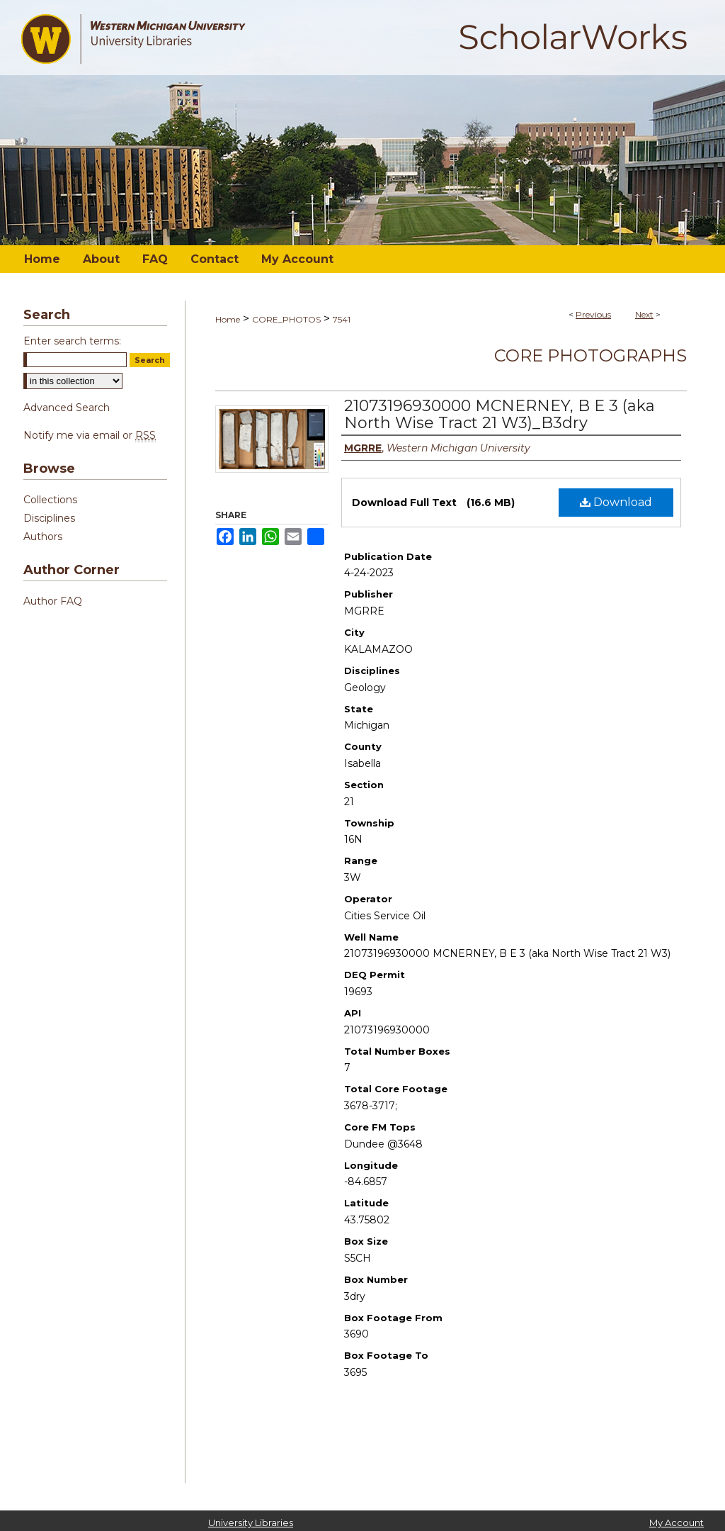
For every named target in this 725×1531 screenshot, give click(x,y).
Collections (50, 499)
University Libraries (250, 1522)
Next (644, 314)
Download (616, 502)
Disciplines (49, 518)
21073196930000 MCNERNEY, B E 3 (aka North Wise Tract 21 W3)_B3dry (499, 414)
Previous (593, 314)
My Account (676, 1522)
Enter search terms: (72, 341)
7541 (341, 319)
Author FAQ (52, 601)
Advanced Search (66, 407)
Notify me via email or (89, 435)
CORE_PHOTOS (286, 319)
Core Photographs (590, 355)
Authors (42, 536)
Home (227, 319)
